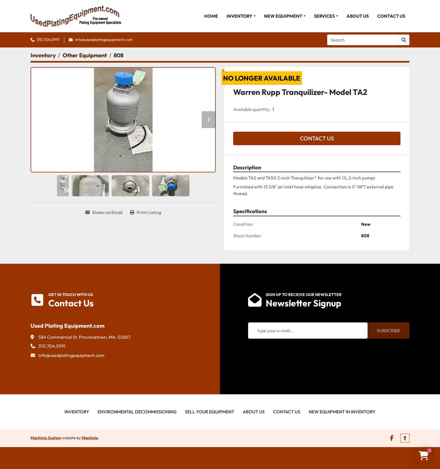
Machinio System (46, 437)
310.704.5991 (48, 39)
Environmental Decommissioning (137, 412)
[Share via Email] (104, 212)
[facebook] (392, 438)
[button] (241, 16)
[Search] (362, 40)
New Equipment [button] (283, 16)
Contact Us (391, 16)
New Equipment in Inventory (342, 412)
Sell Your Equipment (209, 412)
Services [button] (324, 16)
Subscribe (388, 330)
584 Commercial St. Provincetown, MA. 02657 (84, 337)
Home (211, 16)
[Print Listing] (145, 212)
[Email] (308, 330)
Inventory (239, 16)
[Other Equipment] (85, 55)
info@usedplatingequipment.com (104, 39)
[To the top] (404, 438)
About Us (358, 16)
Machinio (90, 437)
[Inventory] (43, 55)
